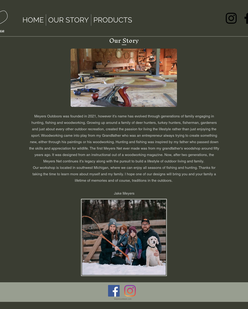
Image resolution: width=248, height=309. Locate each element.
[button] (68, 20)
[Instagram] (231, 18)
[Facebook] (114, 291)
